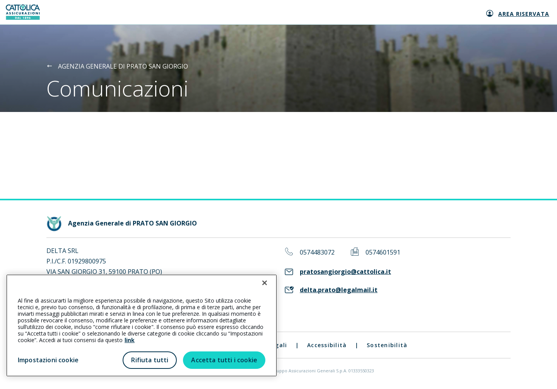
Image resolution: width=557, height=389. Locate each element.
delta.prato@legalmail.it (339, 290)
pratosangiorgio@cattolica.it (345, 271)
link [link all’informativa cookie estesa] (130, 340)
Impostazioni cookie (48, 360)
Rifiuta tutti (149, 360)
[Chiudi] (264, 282)
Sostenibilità (387, 345)
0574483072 (317, 252)
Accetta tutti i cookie (224, 360)
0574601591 (383, 252)
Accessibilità (327, 345)
